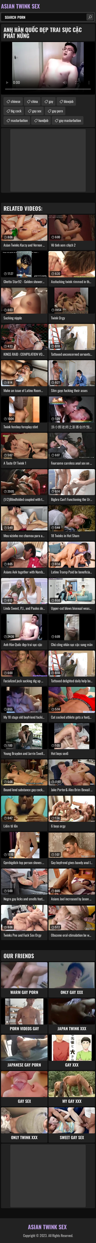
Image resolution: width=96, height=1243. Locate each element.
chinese (15, 101)
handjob (43, 120)
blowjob (68, 101)
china (34, 101)
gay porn (57, 110)
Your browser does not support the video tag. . (48, 68)
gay (51, 101)
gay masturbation (70, 120)
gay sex (36, 110)
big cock (16, 110)
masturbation (19, 120)
